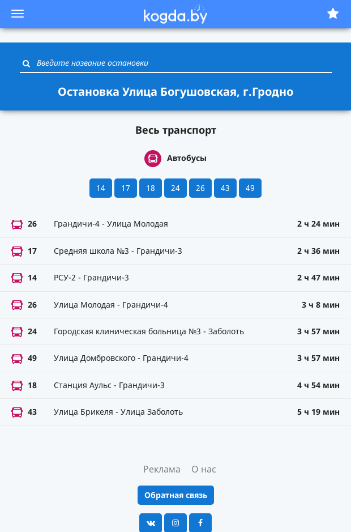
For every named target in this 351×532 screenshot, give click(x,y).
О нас (203, 469)
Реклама (162, 469)
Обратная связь (175, 495)
